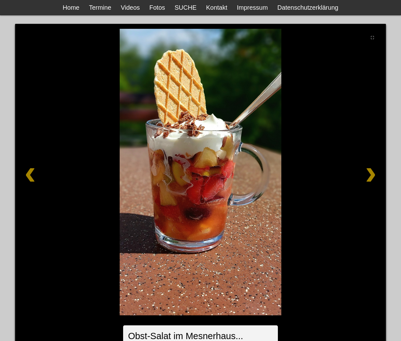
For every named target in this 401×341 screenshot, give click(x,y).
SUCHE (185, 7)
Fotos (157, 7)
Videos (130, 7)
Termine (100, 7)
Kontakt (216, 7)
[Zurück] (52, 172)
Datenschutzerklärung (307, 7)
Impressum (252, 7)
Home (71, 7)
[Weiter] (348, 172)
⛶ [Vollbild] (372, 37)
